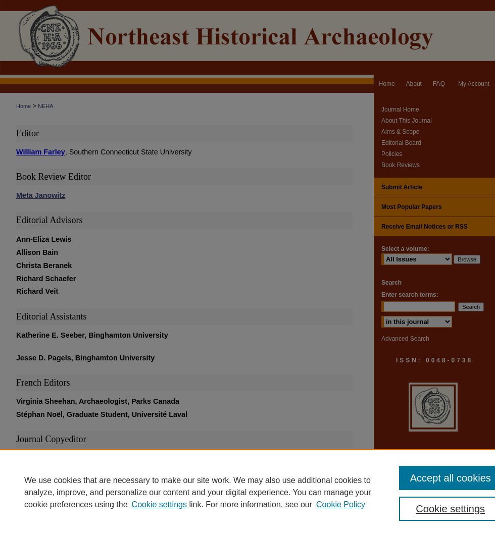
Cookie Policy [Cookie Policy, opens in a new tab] (340, 504)
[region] (247, 492)
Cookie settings (159, 504)
